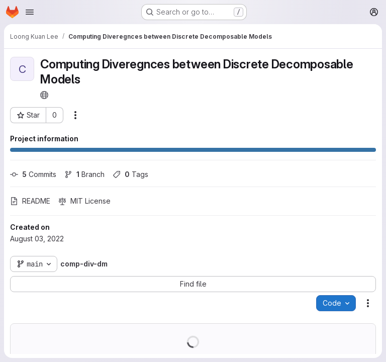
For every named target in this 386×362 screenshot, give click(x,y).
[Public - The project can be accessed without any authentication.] (44, 95)
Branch (84, 174)
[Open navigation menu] (30, 12)
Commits (33, 174)
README (30, 201)
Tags (130, 174)
